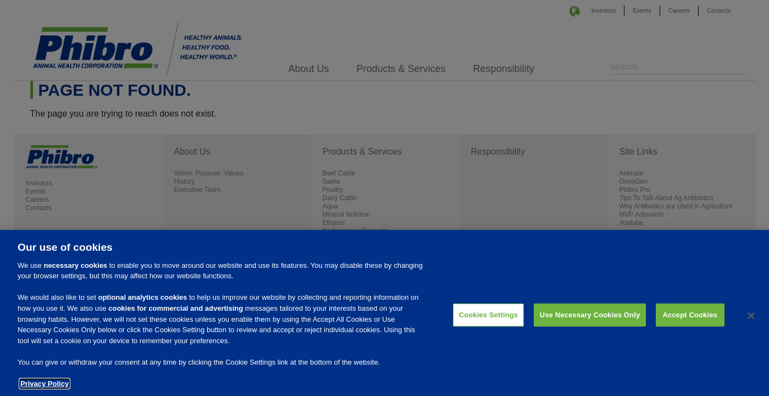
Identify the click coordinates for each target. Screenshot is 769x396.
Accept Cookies (690, 321)
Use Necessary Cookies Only (590, 321)
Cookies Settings (488, 321)
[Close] (751, 323)
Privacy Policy (44, 390)
